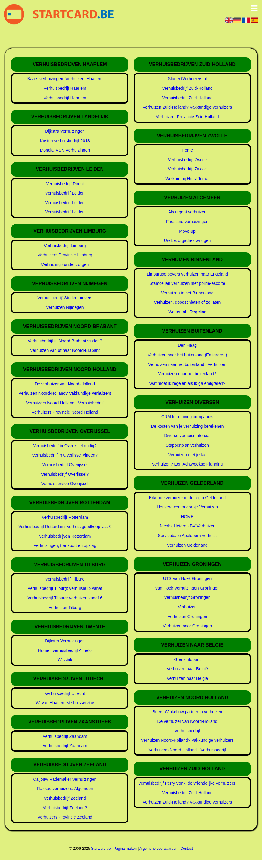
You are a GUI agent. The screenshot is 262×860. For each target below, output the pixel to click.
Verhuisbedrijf (187, 730)
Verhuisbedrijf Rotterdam (65, 517)
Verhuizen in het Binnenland (187, 293)
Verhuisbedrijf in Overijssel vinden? (65, 455)
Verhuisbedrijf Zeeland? (65, 807)
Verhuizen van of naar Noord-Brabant (65, 350)
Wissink (65, 659)
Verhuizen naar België (187, 668)
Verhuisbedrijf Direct (65, 183)
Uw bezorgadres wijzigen (187, 240)
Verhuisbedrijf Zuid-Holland (187, 88)
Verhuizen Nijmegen (65, 307)
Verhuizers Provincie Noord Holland (65, 412)
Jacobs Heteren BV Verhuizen (187, 526)
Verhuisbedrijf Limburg (65, 245)
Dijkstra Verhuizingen (65, 131)
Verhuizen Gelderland (187, 545)
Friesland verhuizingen (187, 221)
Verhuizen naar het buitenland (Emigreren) (187, 354)
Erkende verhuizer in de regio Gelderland (187, 497)
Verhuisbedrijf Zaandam (65, 736)
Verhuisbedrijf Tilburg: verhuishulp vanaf (65, 588)
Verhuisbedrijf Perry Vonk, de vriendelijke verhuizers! (187, 783)
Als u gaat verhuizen (187, 212)
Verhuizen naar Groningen (187, 625)
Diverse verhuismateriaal (187, 435)
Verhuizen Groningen (187, 616)
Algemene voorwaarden (158, 848)
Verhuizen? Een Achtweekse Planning (187, 464)
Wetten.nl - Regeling (187, 311)
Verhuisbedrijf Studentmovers (65, 297)
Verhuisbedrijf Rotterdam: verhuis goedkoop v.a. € (64, 526)
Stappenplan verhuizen (187, 445)
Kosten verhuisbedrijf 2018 (65, 140)
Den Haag (187, 345)
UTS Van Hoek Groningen (187, 578)
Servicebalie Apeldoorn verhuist (187, 535)
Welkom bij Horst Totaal (187, 178)
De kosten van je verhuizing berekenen (187, 426)
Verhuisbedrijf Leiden (65, 193)
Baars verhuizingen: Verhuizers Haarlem (65, 78)
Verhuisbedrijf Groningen (187, 597)
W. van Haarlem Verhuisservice (65, 702)
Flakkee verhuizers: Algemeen (65, 788)
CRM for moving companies (187, 416)
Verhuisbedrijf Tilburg (65, 579)
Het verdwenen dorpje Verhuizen (187, 507)
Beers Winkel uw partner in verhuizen (187, 711)
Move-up (187, 231)
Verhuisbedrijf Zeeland (65, 798)
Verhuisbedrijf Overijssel (64, 464)
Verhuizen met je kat (187, 454)
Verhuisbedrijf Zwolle (187, 159)
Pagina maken (125, 848)
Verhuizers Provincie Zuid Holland (187, 116)
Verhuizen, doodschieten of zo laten (187, 302)
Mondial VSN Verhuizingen (65, 150)
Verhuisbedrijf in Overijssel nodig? (65, 445)
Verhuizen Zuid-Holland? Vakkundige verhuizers (187, 107)
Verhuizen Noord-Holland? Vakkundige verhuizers (65, 393)
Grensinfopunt (187, 659)
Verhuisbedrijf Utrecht (65, 693)
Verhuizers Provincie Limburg (65, 254)
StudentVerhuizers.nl (187, 78)
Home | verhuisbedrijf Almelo (65, 650)
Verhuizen (187, 607)
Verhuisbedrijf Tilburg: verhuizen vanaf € (64, 598)
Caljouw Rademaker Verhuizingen (64, 779)
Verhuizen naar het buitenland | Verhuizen (187, 364)
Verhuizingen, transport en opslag (65, 545)
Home (187, 150)
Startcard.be (101, 848)
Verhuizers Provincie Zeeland (65, 817)
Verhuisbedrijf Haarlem (65, 88)
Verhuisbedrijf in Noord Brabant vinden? (65, 341)
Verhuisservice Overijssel (64, 483)
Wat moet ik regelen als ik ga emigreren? (187, 383)
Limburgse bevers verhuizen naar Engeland (187, 274)
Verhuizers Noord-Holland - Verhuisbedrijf (65, 402)
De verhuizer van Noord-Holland (65, 384)
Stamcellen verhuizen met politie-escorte (187, 283)
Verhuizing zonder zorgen (65, 264)
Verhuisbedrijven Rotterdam (65, 536)
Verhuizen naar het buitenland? (187, 373)
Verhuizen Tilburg (65, 607)
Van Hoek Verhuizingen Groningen (187, 588)
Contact (187, 848)
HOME (187, 516)
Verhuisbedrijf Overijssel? (65, 474)
